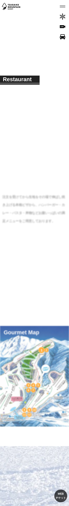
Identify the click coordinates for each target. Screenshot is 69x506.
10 (34, 410)
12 (29, 414)
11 (24, 414)
